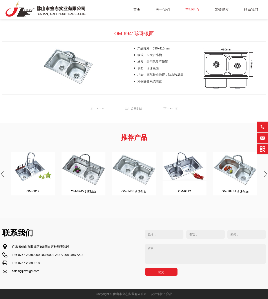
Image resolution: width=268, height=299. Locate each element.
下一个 (168, 109)
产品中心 (192, 9)
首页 (136, 9)
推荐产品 (134, 137)
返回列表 (136, 109)
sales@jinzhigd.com (25, 271)
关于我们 (163, 9)
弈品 (169, 294)
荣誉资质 (222, 9)
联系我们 (251, 9)
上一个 (100, 109)
